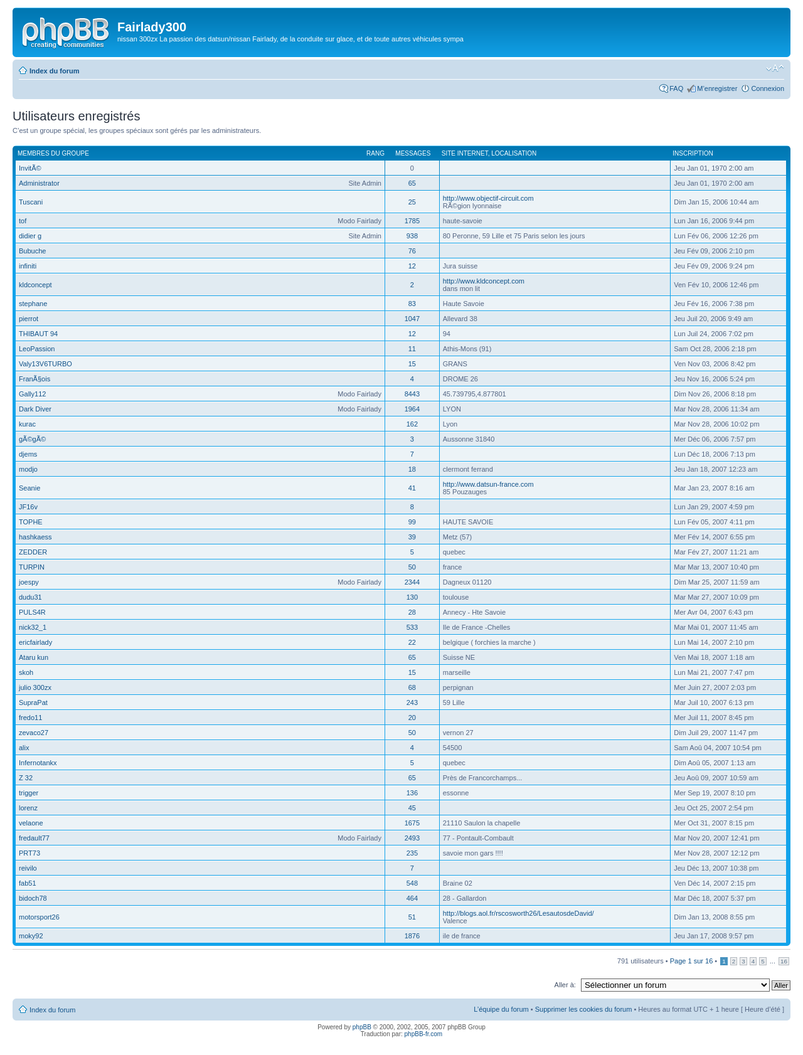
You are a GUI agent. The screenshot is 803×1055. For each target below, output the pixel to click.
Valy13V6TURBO (45, 364)
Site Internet (465, 153)
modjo (28, 469)
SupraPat (33, 702)
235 (412, 853)
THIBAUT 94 (38, 333)
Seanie (29, 488)
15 (412, 364)
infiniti (27, 266)
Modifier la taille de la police (775, 68)
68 (412, 687)
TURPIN (32, 567)
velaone (31, 823)
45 (412, 808)
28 (412, 612)
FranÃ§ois (34, 379)
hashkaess (35, 537)
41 (412, 488)
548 (412, 883)
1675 (412, 823)
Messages (412, 153)
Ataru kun (33, 657)
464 (412, 898)
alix (24, 747)
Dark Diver (35, 409)
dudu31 (30, 597)
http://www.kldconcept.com (483, 281)
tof (22, 221)
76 (412, 251)
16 (783, 961)
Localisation (513, 153)
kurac (27, 424)
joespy (29, 582)
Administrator (39, 183)
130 (412, 597)
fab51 (27, 883)
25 (412, 202)
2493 (412, 838)
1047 (412, 318)
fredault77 (34, 838)
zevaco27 (33, 732)
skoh (26, 672)
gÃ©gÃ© (32, 439)
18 (412, 469)
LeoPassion (37, 349)
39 (412, 537)
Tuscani (31, 202)
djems (28, 454)
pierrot (28, 318)
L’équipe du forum (501, 1009)
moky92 (31, 936)
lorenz (28, 808)
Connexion (767, 88)
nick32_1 (32, 627)
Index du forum (54, 71)
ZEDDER (33, 552)
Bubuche (32, 251)
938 (412, 236)
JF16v (28, 507)
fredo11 (30, 717)
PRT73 (29, 853)
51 (412, 917)
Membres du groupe (53, 153)
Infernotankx (38, 762)
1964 (412, 409)
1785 (412, 221)
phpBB (362, 1027)
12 (412, 266)
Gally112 (32, 394)
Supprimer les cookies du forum (583, 1009)
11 (412, 349)
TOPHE (31, 522)
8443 (412, 394)
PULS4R (32, 612)
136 (412, 793)
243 (412, 702)
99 (412, 522)
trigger (28, 793)
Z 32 (26, 778)
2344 (412, 582)
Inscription (693, 153)
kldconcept (35, 285)
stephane (33, 303)
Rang (375, 153)
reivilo (28, 868)
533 (412, 627)
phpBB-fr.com (424, 1034)
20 (412, 717)
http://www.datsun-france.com (488, 484)
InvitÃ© (30, 168)
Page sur (691, 961)
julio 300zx (35, 687)
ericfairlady (35, 642)
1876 (412, 936)
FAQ (676, 88)
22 (412, 642)
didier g (30, 236)
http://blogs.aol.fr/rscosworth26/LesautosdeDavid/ (518, 913)
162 (412, 424)
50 (412, 567)
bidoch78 (33, 898)
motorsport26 (39, 917)
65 (412, 183)
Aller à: (565, 985)
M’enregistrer (717, 88)
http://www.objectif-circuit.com (488, 198)
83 (412, 303)
